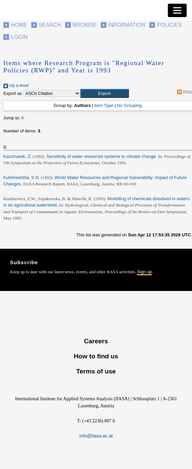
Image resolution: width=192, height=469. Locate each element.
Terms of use (96, 371)
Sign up (144, 271)
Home (19, 25)
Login (19, 37)
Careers (96, 341)
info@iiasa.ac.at (96, 435)
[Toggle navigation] (177, 10)
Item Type (103, 105)
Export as (12, 93)
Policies (169, 25)
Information (126, 25)
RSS (183, 92)
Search (50, 25)
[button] (104, 93)
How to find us (96, 356)
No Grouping (129, 105)
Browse (84, 25)
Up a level (16, 85)
